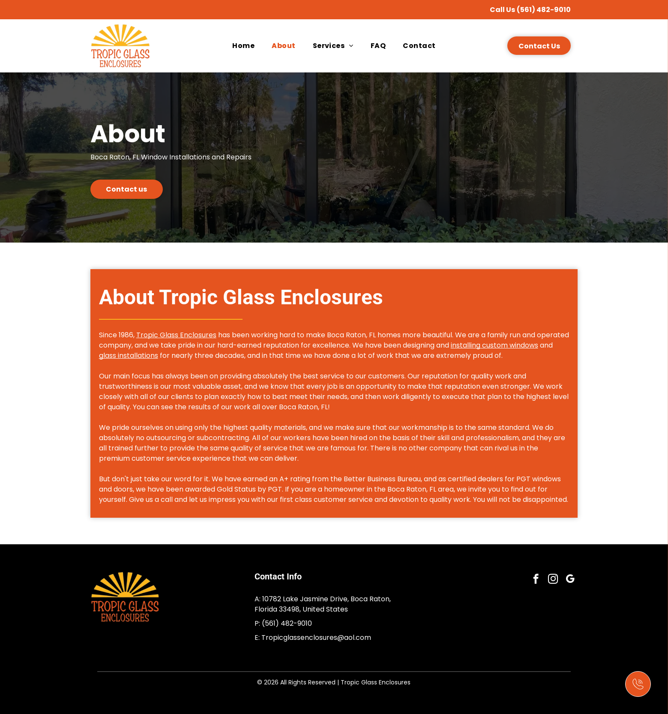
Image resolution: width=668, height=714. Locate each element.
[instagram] (552, 579)
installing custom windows (494, 345)
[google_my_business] (570, 579)
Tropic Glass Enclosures (176, 335)
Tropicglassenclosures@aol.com (316, 637)
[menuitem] (243, 45)
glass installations (128, 355)
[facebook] (535, 579)
